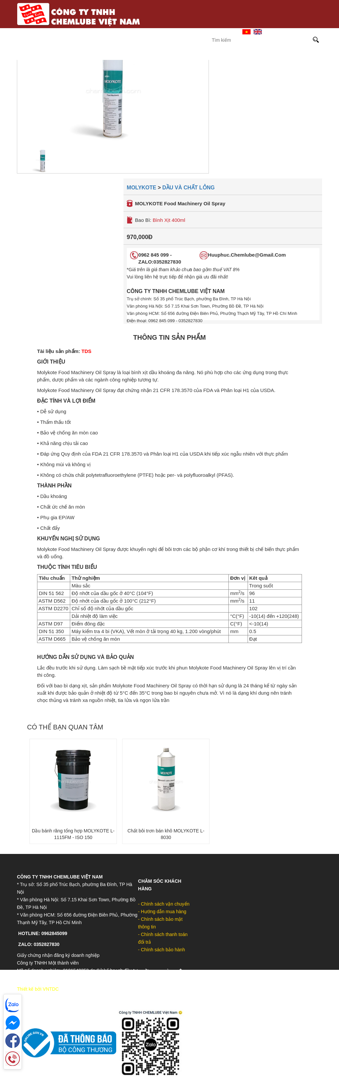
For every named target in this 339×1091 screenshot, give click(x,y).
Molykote (164, 54)
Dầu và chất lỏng (188, 187)
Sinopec (128, 54)
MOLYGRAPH (204, 54)
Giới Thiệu (186, 31)
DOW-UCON (245, 54)
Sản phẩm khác (291, 54)
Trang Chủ (153, 31)
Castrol (95, 54)
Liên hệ (216, 31)
